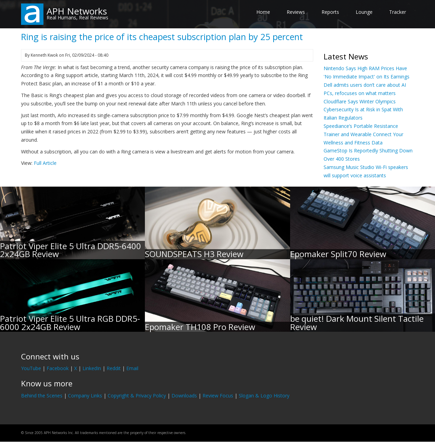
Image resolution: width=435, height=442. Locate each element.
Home (263, 12)
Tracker (397, 12)
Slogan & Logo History (264, 395)
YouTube (31, 368)
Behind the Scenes (41, 395)
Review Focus (217, 395)
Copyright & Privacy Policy (137, 395)
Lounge (364, 12)
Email (132, 368)
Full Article (45, 163)
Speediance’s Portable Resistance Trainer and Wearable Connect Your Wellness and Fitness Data (363, 134)
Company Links (85, 395)
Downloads (184, 395)
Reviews (296, 12)
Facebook (58, 368)
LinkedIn (91, 368)
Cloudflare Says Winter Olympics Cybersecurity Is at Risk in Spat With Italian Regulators (363, 109)
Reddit (114, 368)
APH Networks (77, 11)
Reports (330, 12)
